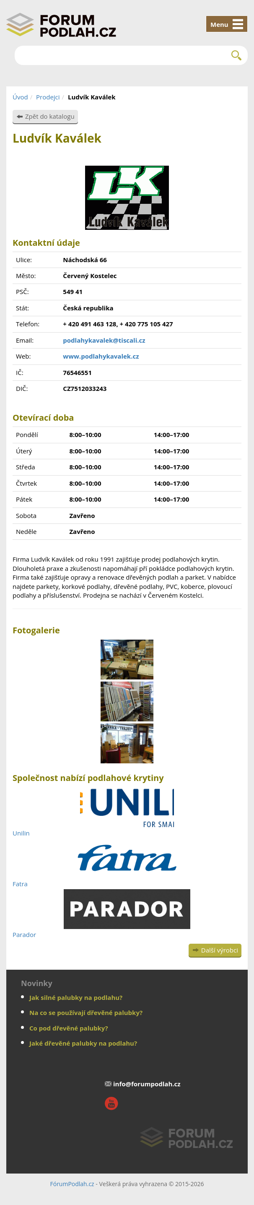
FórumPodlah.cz (72, 1184)
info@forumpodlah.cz (147, 1084)
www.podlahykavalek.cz (101, 356)
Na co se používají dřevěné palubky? (86, 1012)
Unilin (21, 833)
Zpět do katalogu (50, 116)
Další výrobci (219, 950)
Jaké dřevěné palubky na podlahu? (83, 1043)
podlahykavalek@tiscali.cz (104, 340)
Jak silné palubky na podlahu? (75, 997)
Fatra (20, 884)
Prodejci (48, 97)
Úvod (20, 97)
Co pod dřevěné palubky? (68, 1028)
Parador (24, 934)
